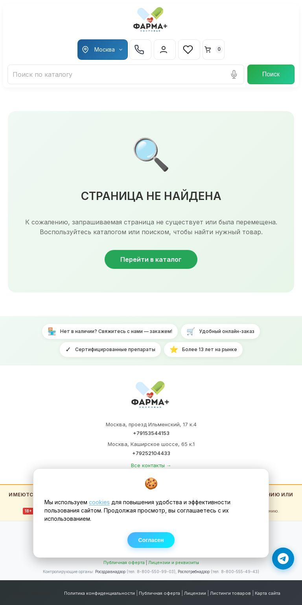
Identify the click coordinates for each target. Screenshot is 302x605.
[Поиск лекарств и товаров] (125, 74)
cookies (99, 502)
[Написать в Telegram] (283, 559)
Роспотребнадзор (194, 571)
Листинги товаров (230, 593)
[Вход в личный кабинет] (165, 49)
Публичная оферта (124, 562)
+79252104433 (151, 453)
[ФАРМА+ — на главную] (151, 396)
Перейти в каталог (151, 259)
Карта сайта (267, 593)
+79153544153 (151, 433)
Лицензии (195, 593)
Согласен (151, 540)
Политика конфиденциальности (99, 593)
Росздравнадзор (110, 571)
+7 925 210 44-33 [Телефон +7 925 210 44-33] (139, 49)
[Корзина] (214, 49)
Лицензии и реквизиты (173, 562)
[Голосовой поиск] (234, 74)
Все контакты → (151, 465)
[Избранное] (189, 49)
